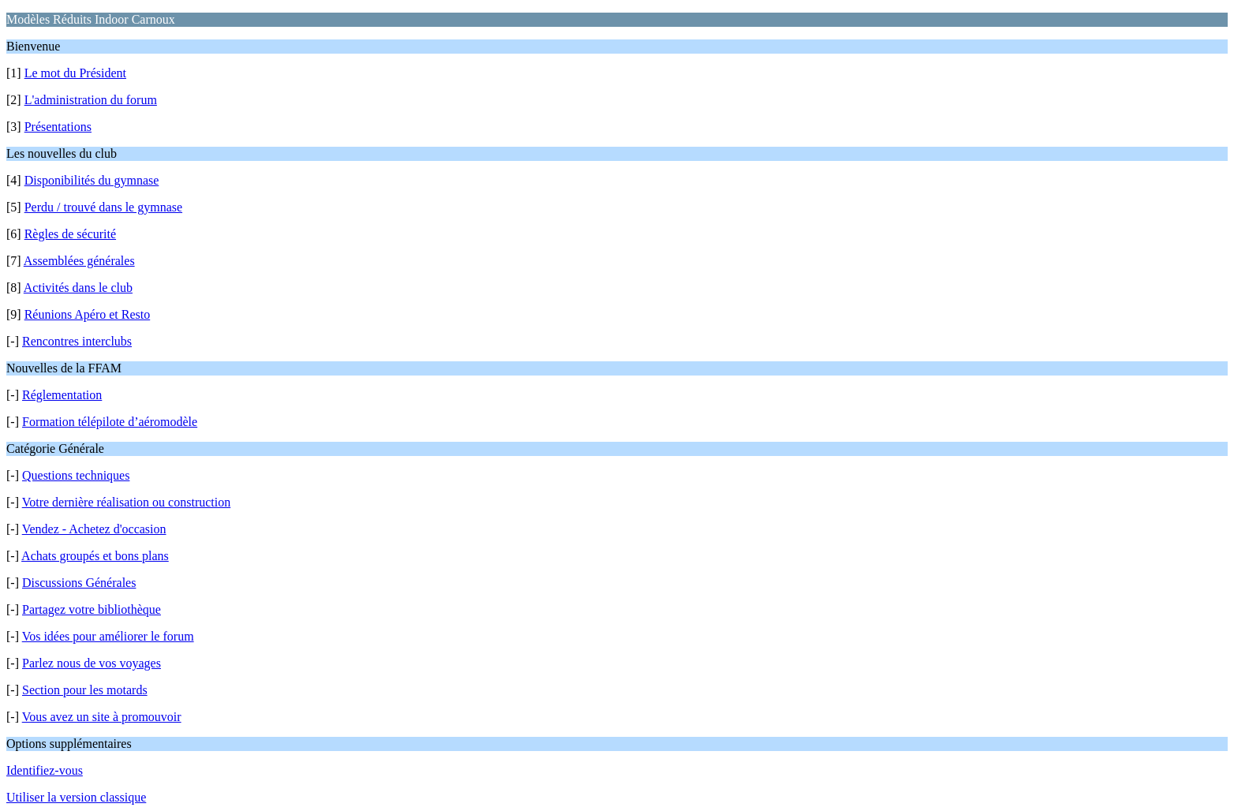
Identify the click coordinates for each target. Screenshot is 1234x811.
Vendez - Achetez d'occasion (94, 529)
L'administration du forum (90, 100)
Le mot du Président (75, 73)
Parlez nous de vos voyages (91, 663)
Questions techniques (75, 475)
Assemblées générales (79, 260)
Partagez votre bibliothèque (91, 609)
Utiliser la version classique (76, 797)
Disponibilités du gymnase (91, 180)
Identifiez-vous (44, 770)
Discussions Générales (79, 582)
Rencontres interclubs (77, 341)
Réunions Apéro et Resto (87, 314)
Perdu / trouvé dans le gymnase (103, 207)
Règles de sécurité (70, 234)
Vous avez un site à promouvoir (101, 716)
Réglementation (62, 395)
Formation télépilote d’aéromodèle (109, 421)
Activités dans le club (78, 287)
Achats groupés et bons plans (95, 555)
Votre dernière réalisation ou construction (126, 502)
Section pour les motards (85, 690)
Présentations (58, 126)
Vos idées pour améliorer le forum (108, 636)
